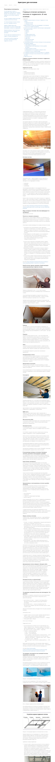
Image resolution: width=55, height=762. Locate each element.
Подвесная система (29, 22)
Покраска (27, 31)
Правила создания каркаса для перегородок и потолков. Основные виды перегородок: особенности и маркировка (12, 27)
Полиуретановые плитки (30, 34)
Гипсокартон (27, 36)
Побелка (27, 30)
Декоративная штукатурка (30, 35)
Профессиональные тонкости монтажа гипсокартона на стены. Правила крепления (12, 31)
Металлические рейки (29, 39)
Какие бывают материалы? (30, 44)
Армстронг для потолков (27, 2)
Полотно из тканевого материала (32, 26)
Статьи (15, 5)
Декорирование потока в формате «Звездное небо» (35, 49)
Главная (5, 5)
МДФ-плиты (27, 38)
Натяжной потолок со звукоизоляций (32, 51)
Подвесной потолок (28, 56)
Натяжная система (29, 24)
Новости (10, 5)
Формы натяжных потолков (30, 48)
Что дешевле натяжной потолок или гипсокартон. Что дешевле (36, 52)
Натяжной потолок (29, 40)
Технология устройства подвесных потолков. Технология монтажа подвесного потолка (11, 39)
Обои (26, 33)
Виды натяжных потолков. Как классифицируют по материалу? (36, 25)
